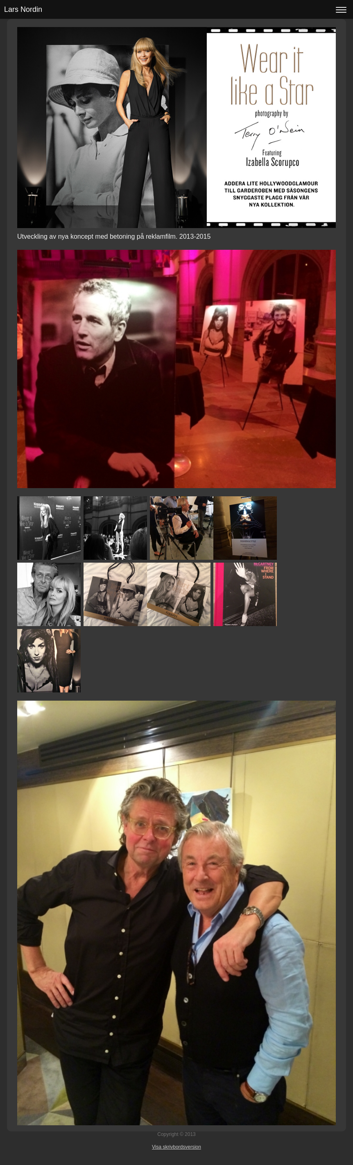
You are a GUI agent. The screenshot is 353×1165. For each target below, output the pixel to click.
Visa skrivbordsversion (176, 1147)
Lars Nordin (23, 9)
